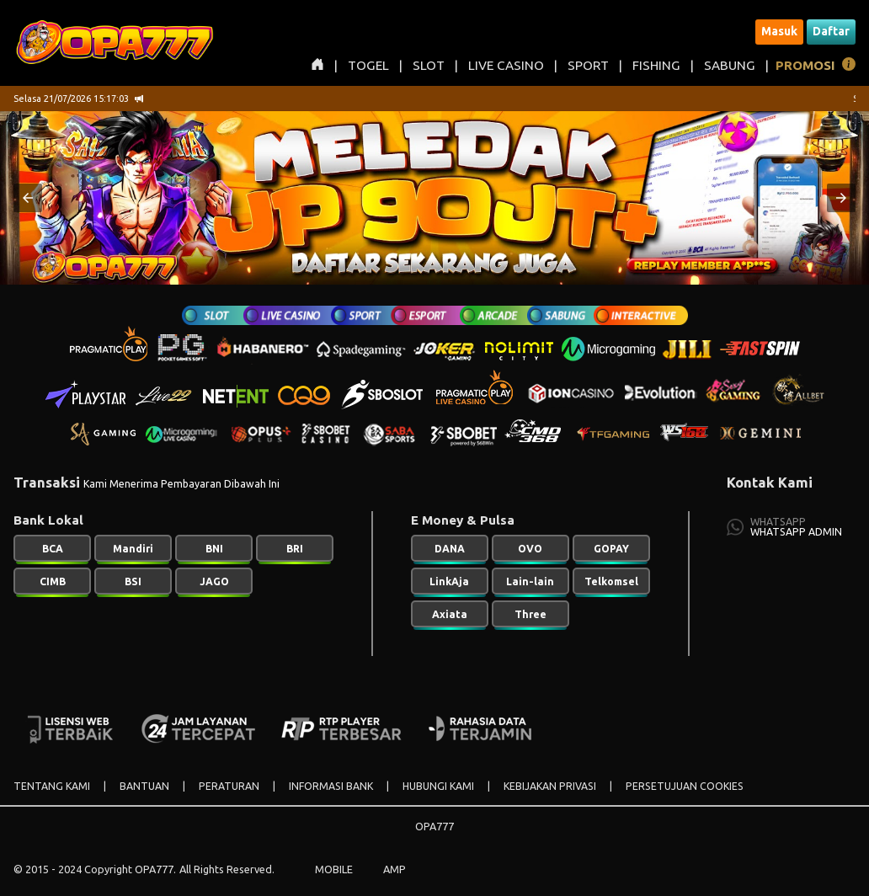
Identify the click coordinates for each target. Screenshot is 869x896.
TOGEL (368, 65)
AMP (394, 869)
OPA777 (434, 826)
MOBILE (334, 869)
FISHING (656, 65)
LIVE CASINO (506, 65)
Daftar (831, 31)
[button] (27, 198)
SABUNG (729, 65)
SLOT (429, 65)
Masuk (779, 31)
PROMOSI (805, 65)
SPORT (588, 65)
